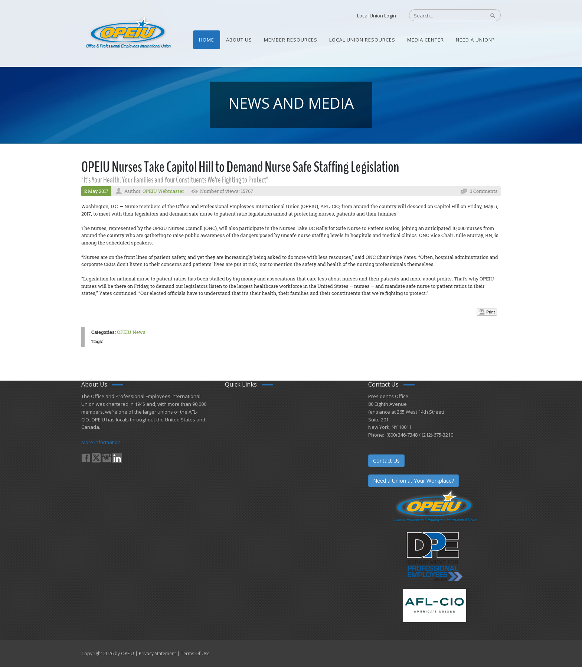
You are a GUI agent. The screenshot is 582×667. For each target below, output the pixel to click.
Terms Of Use (195, 653)
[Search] (443, 15)
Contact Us (386, 460)
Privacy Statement (157, 653)
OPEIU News (131, 332)
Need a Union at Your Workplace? (413, 480)
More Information (101, 442)
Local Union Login (376, 15)
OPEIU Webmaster (163, 191)
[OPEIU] (127, 32)
